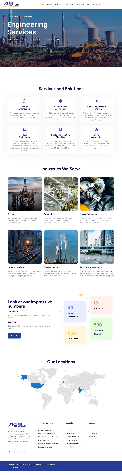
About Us (80, 4)
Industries (69, 4)
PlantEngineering (24, 136)
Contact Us (96, 4)
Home (42, 4)
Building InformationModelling (60, 136)
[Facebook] (9, 452)
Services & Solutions (54, 4)
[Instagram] (25, 452)
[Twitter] (15, 452)
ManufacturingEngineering (60, 107)
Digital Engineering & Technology (96, 107)
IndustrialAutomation (96, 136)
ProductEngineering (24, 107)
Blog (88, 4)
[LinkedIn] (20, 452)
